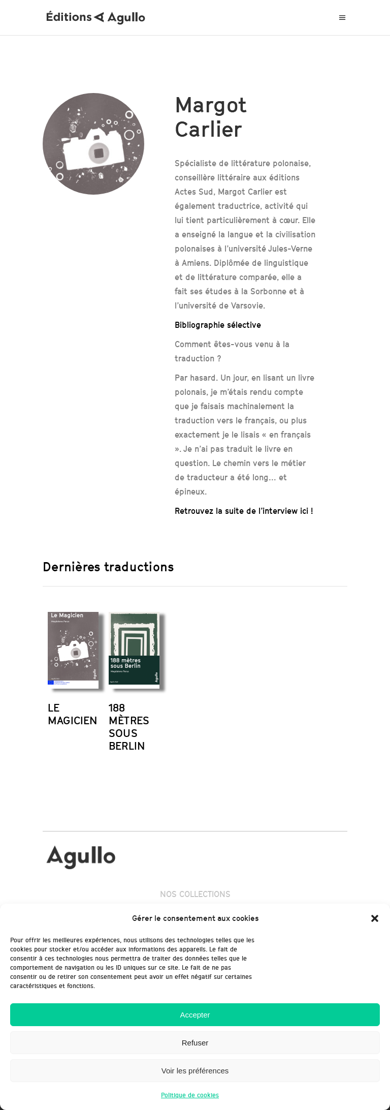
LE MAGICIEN (73, 714)
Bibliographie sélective (218, 325)
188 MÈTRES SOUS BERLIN (129, 726)
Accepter (195, 1014)
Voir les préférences (195, 1070)
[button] (375, 918)
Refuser (195, 1042)
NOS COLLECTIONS (195, 894)
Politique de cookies (190, 1095)
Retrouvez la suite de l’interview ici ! (244, 511)
